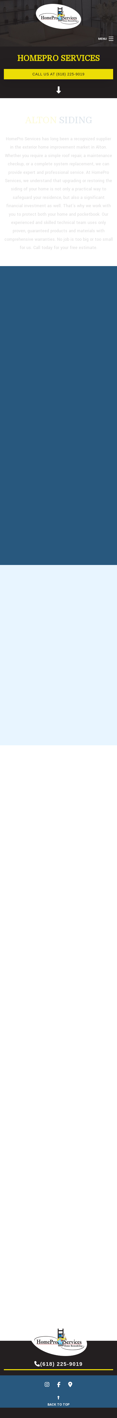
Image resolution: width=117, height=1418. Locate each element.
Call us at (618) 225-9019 (58, 74)
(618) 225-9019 (58, 1364)
